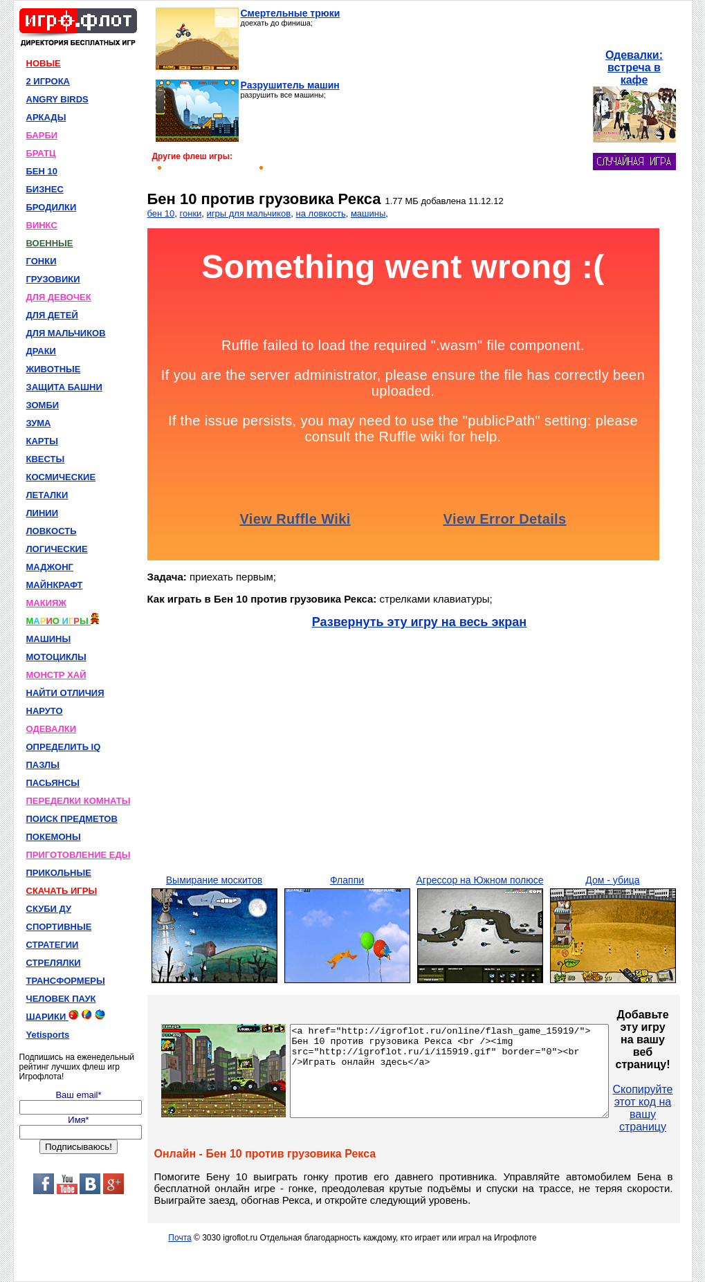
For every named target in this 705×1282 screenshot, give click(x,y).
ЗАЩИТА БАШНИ (64, 387)
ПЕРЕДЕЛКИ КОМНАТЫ (78, 801)
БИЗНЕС (45, 189)
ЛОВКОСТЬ (51, 531)
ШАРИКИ (65, 1015)
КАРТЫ (42, 441)
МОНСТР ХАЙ (56, 675)
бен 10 (161, 213)
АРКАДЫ (46, 117)
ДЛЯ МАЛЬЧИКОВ (66, 333)
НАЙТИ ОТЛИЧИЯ (65, 693)
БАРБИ (42, 135)
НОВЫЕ (43, 63)
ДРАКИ (41, 351)
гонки (191, 213)
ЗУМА (38, 423)
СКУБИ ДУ (49, 909)
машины (368, 213)
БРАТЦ (41, 153)
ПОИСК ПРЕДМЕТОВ (72, 819)
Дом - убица (612, 880)
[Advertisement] (475, 94)
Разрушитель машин (290, 85)
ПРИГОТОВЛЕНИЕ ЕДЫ (78, 855)
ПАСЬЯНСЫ (53, 783)
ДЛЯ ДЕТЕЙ (52, 315)
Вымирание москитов (214, 880)
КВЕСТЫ (45, 459)
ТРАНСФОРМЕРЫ (65, 981)
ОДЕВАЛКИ (51, 729)
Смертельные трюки (290, 13)
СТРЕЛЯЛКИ (53, 963)
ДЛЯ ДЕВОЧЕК (58, 297)
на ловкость (320, 213)
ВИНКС (41, 225)
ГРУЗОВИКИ (53, 279)
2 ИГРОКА (48, 81)
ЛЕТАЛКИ (47, 495)
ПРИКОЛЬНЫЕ (58, 873)
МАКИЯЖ (46, 603)
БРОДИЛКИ (51, 207)
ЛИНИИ (42, 513)
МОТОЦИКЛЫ (56, 657)
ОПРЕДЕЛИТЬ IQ (63, 747)
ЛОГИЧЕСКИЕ (57, 549)
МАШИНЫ (48, 639)
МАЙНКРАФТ (54, 585)
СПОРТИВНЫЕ (59, 927)
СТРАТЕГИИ (52, 945)
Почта (179, 1238)
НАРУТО (44, 711)
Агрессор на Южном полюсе (479, 880)
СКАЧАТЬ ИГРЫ (62, 891)
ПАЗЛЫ (42, 765)
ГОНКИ (41, 261)
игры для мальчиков (249, 213)
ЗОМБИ (42, 405)
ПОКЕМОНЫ (53, 837)
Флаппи (347, 880)
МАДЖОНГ (49, 567)
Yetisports (48, 1034)
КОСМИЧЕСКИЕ (61, 477)
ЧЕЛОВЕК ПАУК (61, 998)
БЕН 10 (41, 171)
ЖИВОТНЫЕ (53, 369)
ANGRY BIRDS (57, 99)
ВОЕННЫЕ (49, 243)
